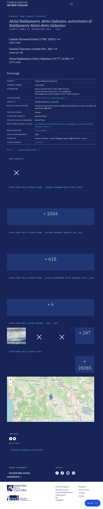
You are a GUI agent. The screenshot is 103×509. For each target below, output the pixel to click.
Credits (82, 496)
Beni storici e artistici (33, 16)
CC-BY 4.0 (38, 142)
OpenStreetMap (66, 421)
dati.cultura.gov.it (62, 490)
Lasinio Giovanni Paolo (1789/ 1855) (32, 39)
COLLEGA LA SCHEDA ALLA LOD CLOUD (27, 450)
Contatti (82, 493)
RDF (8, 150)
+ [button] (10, 380)
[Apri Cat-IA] (92, 503)
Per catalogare (59, 498)
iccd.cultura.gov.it (62, 487)
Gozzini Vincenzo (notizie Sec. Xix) (31, 49)
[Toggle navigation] (71, 3)
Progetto (82, 487)
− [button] (10, 384)
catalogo (13, 16)
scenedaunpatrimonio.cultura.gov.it (64, 493)
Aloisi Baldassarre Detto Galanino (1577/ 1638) (39, 58)
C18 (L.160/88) (40, 130)
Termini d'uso (84, 490)
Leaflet (56, 421)
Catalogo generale (17, 3)
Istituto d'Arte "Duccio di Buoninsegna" (50, 98)
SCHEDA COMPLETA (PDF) (27, 150)
